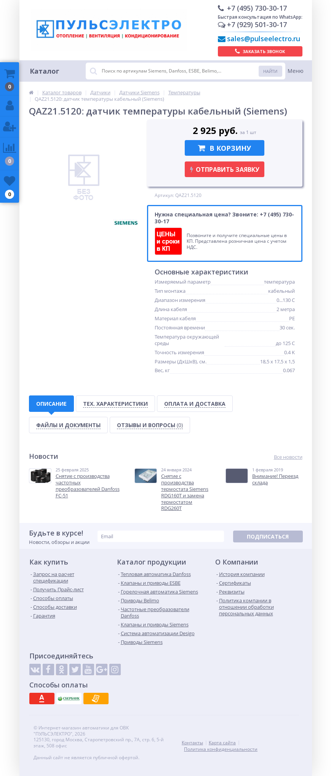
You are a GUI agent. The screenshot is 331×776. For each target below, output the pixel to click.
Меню (296, 70)
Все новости (288, 457)
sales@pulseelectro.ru (263, 38)
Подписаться (268, 536)
